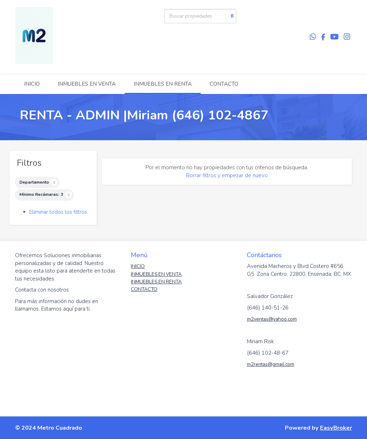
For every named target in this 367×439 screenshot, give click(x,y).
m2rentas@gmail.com (270, 364)
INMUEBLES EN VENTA (87, 84)
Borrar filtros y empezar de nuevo (227, 175)
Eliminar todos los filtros (58, 212)
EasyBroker (336, 428)
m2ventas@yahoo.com (272, 319)
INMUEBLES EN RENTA (163, 84)
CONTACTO (224, 84)
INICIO (32, 84)
